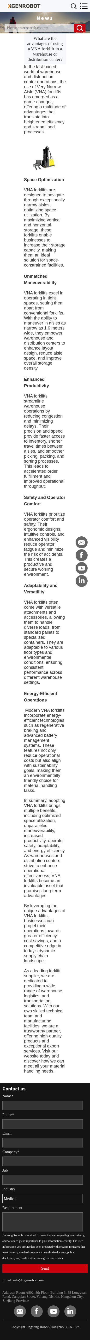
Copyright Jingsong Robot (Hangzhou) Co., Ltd (45, 1327)
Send (45, 1268)
